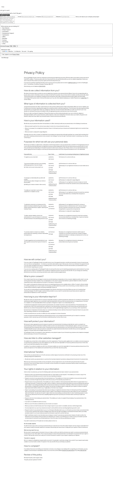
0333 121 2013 (42, 86)
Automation (5, 31)
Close (2, 6)
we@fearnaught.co (4, 15)
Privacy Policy (15, 54)
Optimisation (5, 35)
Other (3, 43)
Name (1, 16)
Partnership (5, 41)
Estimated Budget (4, 46)
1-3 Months (10, 51)
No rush (24, 51)
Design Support (6, 29)
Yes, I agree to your (10, 54)
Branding (4, 38)
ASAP (3, 51)
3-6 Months (17, 51)
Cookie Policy (84, 98)
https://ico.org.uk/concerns (68, 450)
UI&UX (3, 36)
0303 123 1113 (83, 450)
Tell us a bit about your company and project (87, 16)
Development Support (8, 33)
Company (38, 16)
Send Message (4, 57)
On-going (30, 51)
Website (58, 16)
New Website (5, 28)
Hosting (4, 40)
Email (19, 16)
